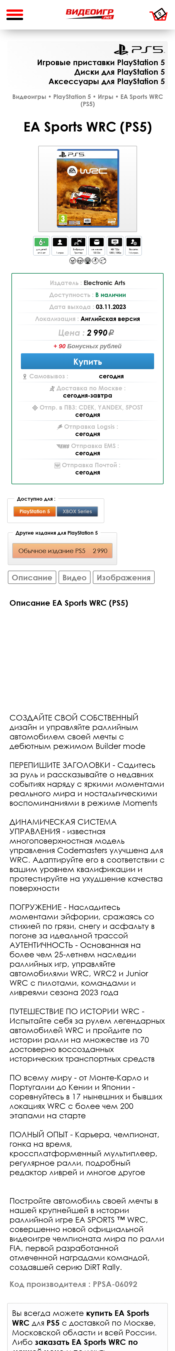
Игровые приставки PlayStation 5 (101, 62)
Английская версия (110, 318)
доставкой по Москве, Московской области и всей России (84, 1327)
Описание (32, 577)
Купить (87, 361)
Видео (74, 577)
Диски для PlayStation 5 (119, 71)
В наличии (110, 294)
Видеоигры (29, 96)
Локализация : (58, 318)
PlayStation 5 (139, 49)
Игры (105, 96)
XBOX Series (77, 511)
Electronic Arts (104, 282)
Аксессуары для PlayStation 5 (106, 81)
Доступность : (72, 294)
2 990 (97, 332)
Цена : (72, 332)
